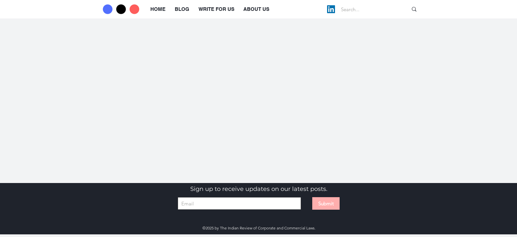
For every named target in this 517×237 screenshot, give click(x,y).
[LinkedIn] (331, 9)
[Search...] (367, 9)
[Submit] (326, 203)
